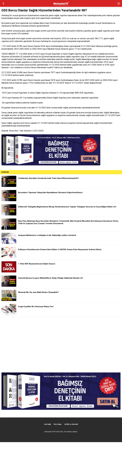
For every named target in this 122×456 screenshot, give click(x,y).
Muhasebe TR (49, 432)
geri (3, 3)
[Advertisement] (61, 344)
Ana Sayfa (47, 424)
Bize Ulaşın (57, 424)
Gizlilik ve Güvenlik (71, 424)
